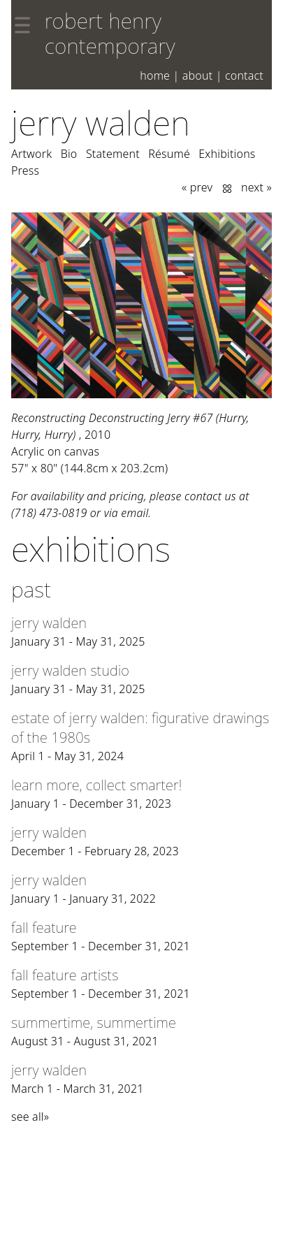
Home (155, 75)
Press (25, 170)
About (197, 75)
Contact (244, 75)
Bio (69, 153)
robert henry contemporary (110, 33)
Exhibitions (226, 153)
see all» (30, 1116)
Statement (113, 153)
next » (256, 187)
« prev (197, 187)
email (134, 513)
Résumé (169, 153)
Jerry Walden (100, 122)
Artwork (31, 153)
